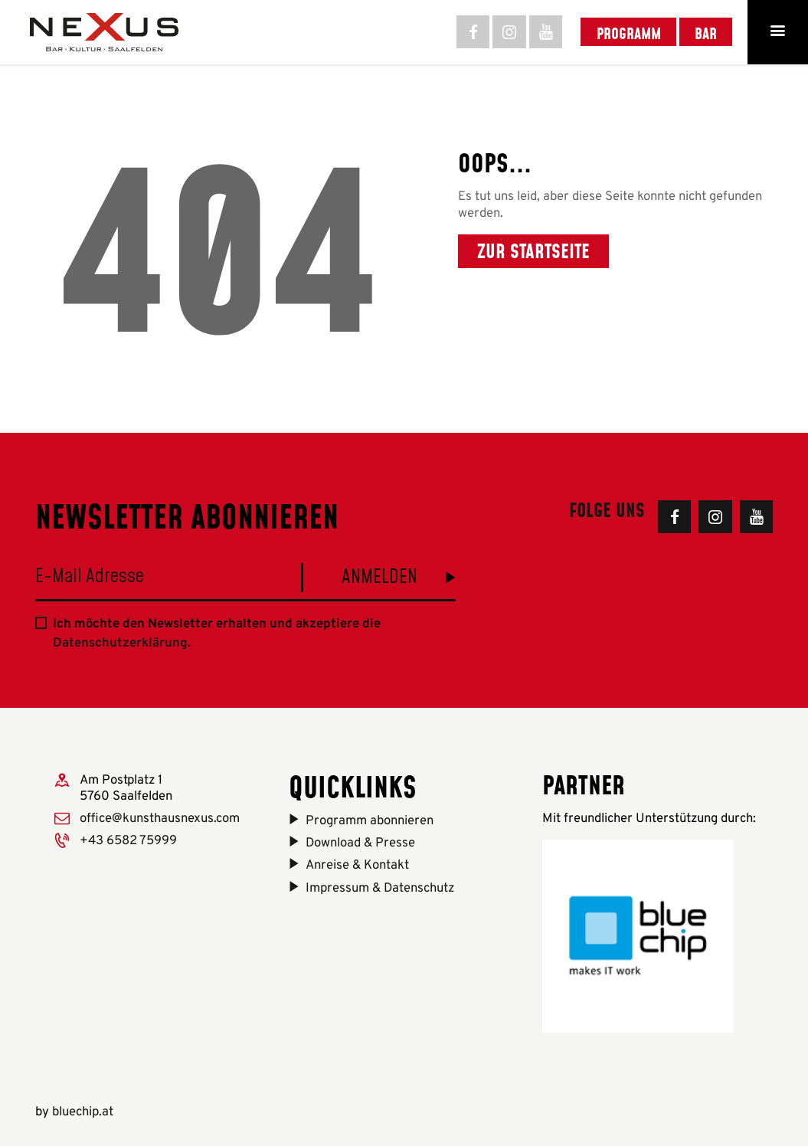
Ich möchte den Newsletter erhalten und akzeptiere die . (217, 633)
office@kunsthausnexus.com (160, 818)
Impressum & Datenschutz (380, 888)
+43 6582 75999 (128, 841)
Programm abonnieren (369, 821)
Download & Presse (360, 843)
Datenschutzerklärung (120, 643)
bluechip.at (82, 1112)
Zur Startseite (533, 251)
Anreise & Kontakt (357, 865)
